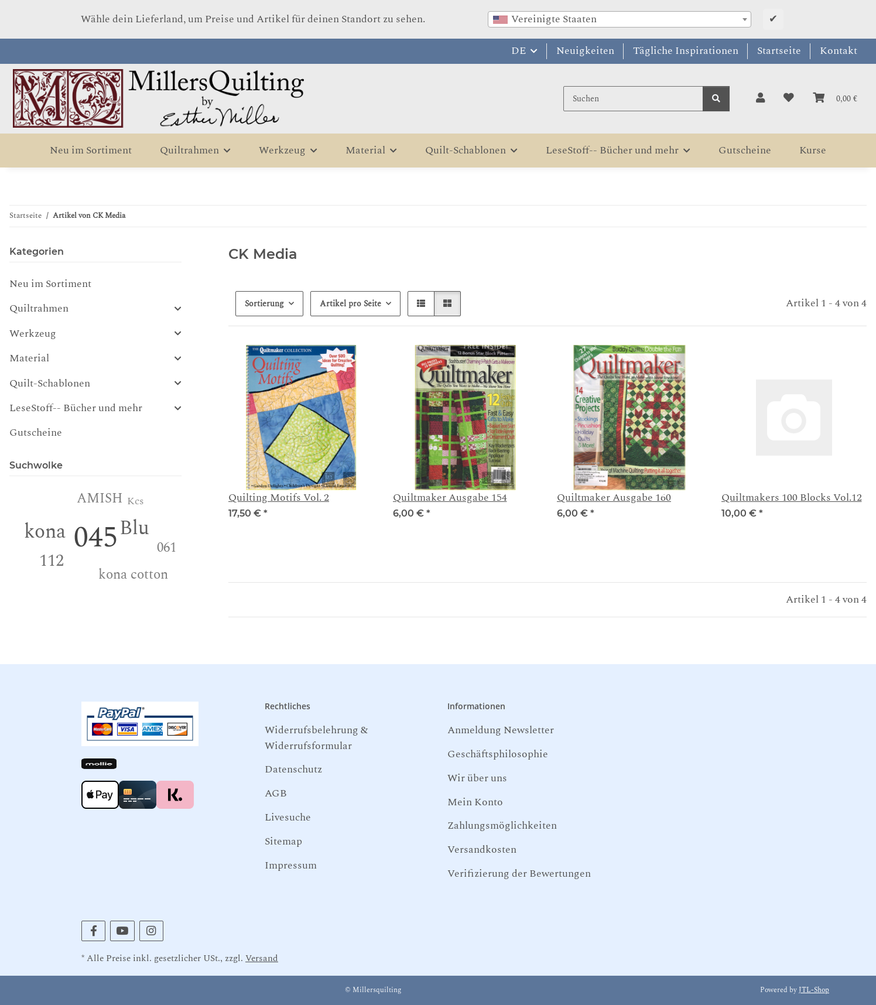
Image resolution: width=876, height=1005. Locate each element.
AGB (276, 793)
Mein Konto (475, 802)
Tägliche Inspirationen (685, 51)
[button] (760, 98)
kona (45, 531)
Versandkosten (481, 849)
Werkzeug (32, 333)
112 (51, 560)
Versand (261, 958)
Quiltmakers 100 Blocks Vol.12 (791, 497)
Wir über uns (477, 778)
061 (166, 548)
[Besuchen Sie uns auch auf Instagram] (151, 931)
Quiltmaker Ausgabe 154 (450, 497)
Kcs (135, 501)
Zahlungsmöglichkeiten (502, 825)
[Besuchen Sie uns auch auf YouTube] (122, 931)
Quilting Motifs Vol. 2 (278, 497)
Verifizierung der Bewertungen (519, 873)
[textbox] (619, 19)
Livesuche (288, 817)
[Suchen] (633, 98)
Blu (134, 528)
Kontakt (838, 51)
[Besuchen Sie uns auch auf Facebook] (93, 931)
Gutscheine (35, 432)
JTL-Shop (814, 990)
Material (29, 358)
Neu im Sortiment (50, 284)
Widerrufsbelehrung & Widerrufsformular (316, 737)
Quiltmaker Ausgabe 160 (614, 497)
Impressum (291, 865)
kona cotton (133, 575)
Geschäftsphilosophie (497, 754)
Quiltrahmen (39, 308)
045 (96, 538)
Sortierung (264, 304)
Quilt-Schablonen (49, 383)
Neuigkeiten (585, 51)
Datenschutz (293, 769)
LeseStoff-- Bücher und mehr (75, 408)
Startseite (779, 51)
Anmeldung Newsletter (500, 730)
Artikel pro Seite (350, 304)
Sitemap (283, 841)
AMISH (100, 498)
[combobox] (619, 19)
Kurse (812, 150)
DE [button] (518, 51)
